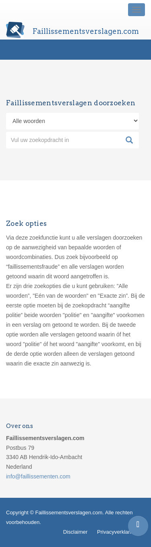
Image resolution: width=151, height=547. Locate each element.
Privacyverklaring (117, 532)
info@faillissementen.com (38, 476)
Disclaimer (75, 532)
